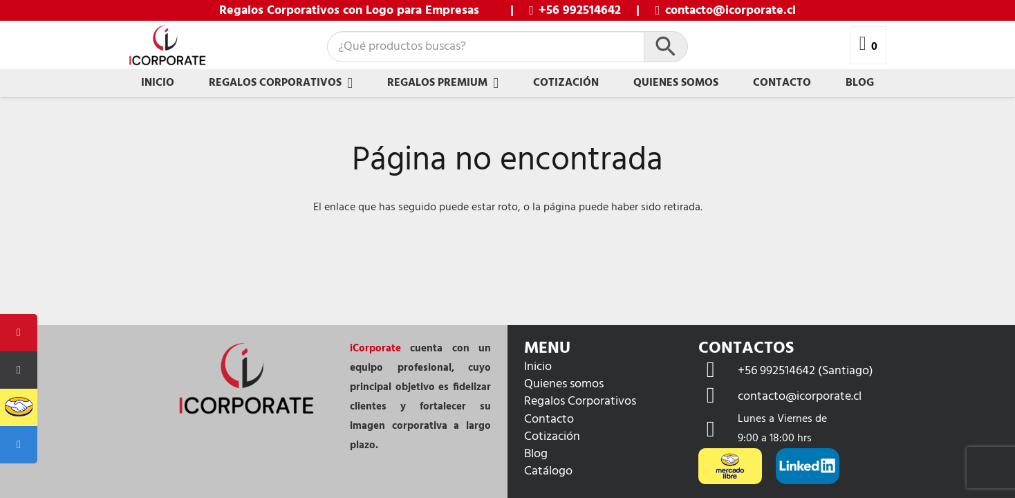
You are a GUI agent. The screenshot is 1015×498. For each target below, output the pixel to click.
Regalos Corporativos (580, 401)
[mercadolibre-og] (730, 466)
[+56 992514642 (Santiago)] (718, 371)
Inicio (538, 367)
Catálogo (548, 471)
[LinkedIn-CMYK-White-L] (807, 466)
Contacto (549, 419)
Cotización (552, 437)
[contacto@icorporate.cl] (718, 396)
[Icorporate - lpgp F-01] (167, 45)
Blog (536, 454)
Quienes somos (564, 384)
